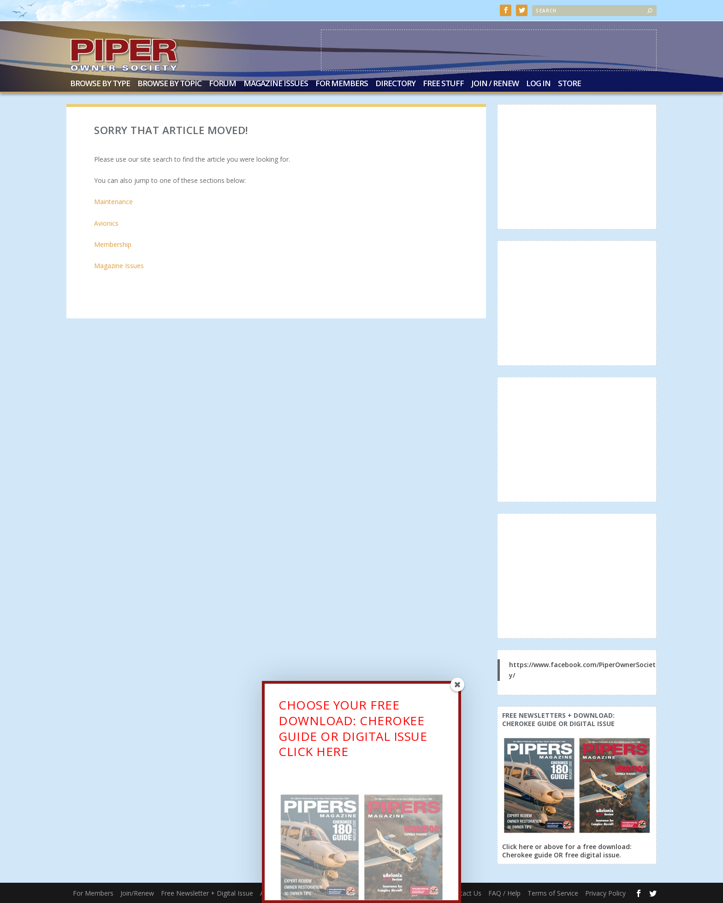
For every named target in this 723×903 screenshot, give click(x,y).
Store (569, 84)
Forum (222, 84)
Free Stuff (443, 84)
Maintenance (113, 201)
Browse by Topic (169, 84)
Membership (112, 244)
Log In (538, 84)
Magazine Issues (275, 84)
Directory (395, 84)
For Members (341, 84)
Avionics (106, 223)
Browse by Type (100, 84)
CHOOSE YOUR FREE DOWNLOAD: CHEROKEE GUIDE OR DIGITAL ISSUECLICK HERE (353, 729)
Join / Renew (495, 84)
